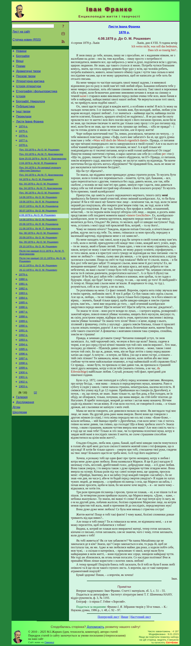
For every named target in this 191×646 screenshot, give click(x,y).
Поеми (20, 68)
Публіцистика (25, 113)
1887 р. (23, 337)
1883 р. (23, 316)
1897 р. (23, 389)
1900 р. (23, 405)
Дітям (16, 443)
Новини (21, 51)
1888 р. (23, 342)
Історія (20, 102)
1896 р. (23, 384)
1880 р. (23, 301)
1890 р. (23, 353)
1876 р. (23, 145)
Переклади (23, 124)
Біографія (22, 57)
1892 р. (23, 363)
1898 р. (23, 395)
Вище (124, 616)
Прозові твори (25, 79)
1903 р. (23, 421)
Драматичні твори (28, 74)
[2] (35, 427)
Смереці (49, 642)
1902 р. (23, 416)
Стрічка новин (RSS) (26, 39)
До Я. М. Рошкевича (38, 217)
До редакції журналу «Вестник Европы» (40, 182)
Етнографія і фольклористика (36, 96)
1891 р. (23, 358)
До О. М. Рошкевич (39, 161)
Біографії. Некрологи (30, 107)
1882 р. (23, 311)
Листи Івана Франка (29, 129)
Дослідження (25, 438)
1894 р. (23, 374)
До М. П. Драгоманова (41, 166)
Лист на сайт (21, 31)
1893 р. (23, 369)
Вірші (20, 62)
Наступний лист (140, 616)
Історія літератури (28, 90)
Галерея (21, 432)
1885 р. (23, 327)
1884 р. (23, 322)
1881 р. (23, 306)
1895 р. (23, 379)
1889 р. (23, 348)
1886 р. (23, 332)
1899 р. (23, 400)
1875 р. (23, 140)
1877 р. (23, 151)
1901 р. (23, 410)
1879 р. (23, 295)
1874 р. (23, 135)
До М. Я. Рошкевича (38, 175)
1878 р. (23, 156)
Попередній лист (108, 616)
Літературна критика (30, 85)
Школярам (19, 449)
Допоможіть (95, 627)
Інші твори (23, 118)
